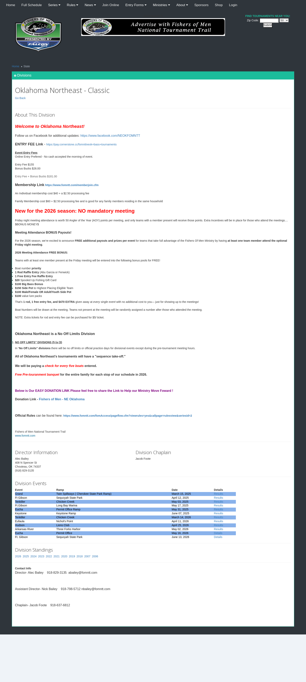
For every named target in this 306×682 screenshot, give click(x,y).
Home (10, 5)
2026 (18, 556)
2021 (57, 556)
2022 (49, 556)
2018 (80, 556)
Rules (72, 5)
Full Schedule (31, 5)
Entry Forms (136, 5)
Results (218, 493)
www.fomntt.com (25, 435)
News (90, 5)
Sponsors (201, 5)
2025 (26, 556)
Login (233, 5)
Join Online (110, 5)
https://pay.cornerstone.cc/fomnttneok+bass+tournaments (81, 144)
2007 (87, 556)
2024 (33, 556)
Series (54, 5)
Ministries (161, 5)
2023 (41, 556)
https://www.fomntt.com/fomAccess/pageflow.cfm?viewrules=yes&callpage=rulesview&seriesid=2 (127, 415)
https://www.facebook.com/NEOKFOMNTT (110, 135)
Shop (219, 5)
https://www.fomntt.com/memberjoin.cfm (72, 185)
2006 (95, 556)
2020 (64, 556)
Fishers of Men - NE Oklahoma (62, 399)
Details (218, 533)
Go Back (20, 98)
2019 (72, 556)
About (182, 5)
